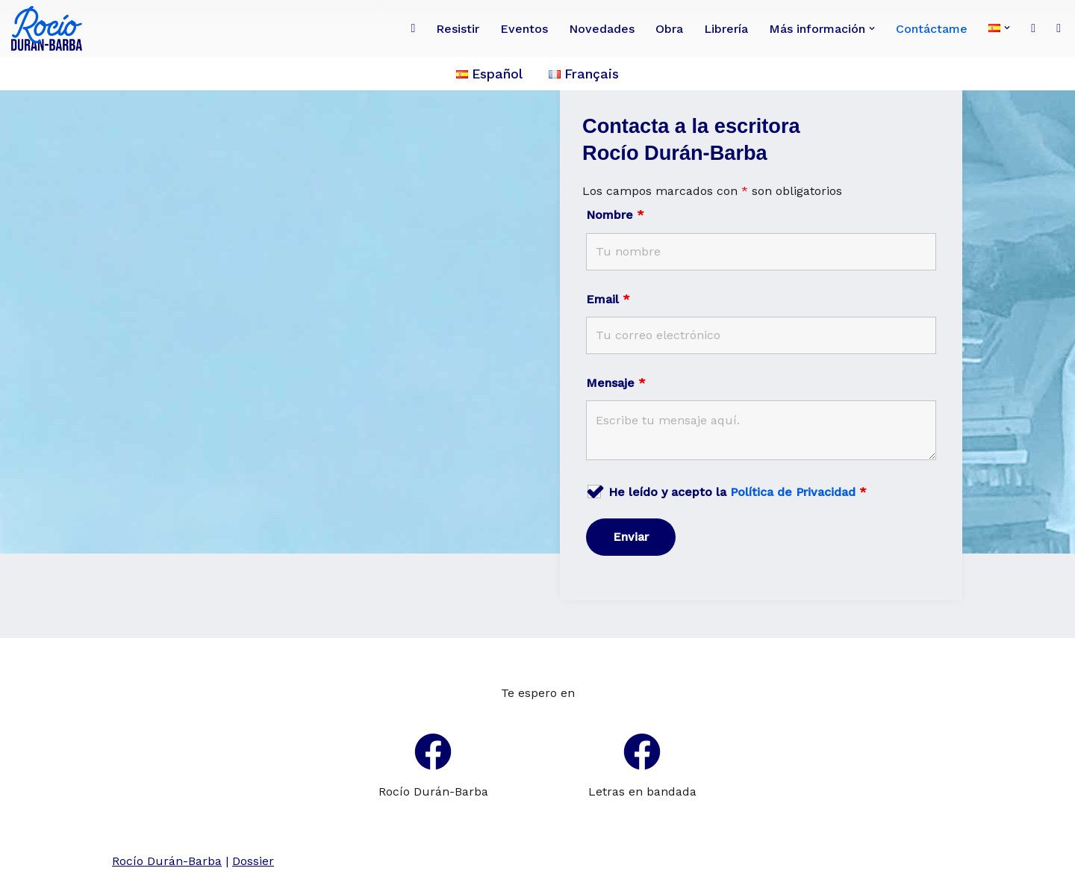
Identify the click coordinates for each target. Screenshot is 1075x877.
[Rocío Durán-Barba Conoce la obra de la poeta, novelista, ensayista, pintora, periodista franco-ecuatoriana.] (50, 28)
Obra (669, 29)
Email (608, 299)
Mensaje (616, 383)
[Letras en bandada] (642, 751)
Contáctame (932, 29)
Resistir (457, 29)
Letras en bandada (642, 791)
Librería (726, 29)
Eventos (524, 29)
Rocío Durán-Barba (433, 791)
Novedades (602, 29)
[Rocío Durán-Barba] (433, 751)
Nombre (615, 215)
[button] (872, 28)
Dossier (253, 861)
